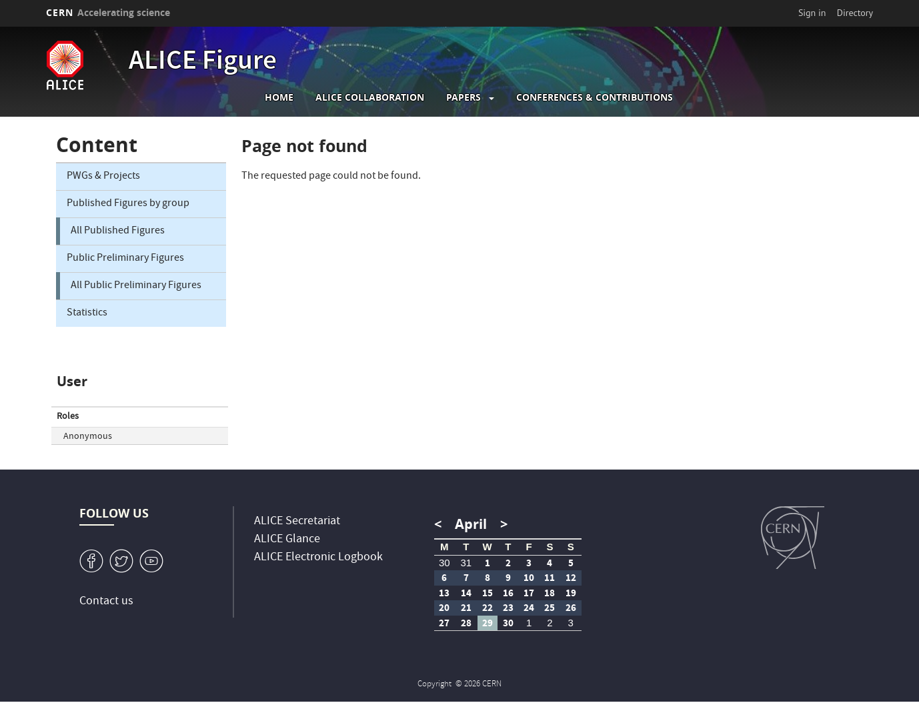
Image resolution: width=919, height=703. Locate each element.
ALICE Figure (203, 62)
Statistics (87, 313)
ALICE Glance (287, 540)
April (471, 524)
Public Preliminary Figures (125, 259)
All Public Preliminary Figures (136, 286)
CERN (108, 12)
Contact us (106, 602)
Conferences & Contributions (594, 97)
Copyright (435, 684)
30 (444, 562)
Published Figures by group (128, 204)
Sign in (812, 13)
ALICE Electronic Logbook (318, 558)
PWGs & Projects (103, 177)
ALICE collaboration (369, 97)
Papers (463, 97)
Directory (855, 13)
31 (466, 562)
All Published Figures (118, 231)
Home (279, 97)
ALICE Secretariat (297, 522)
